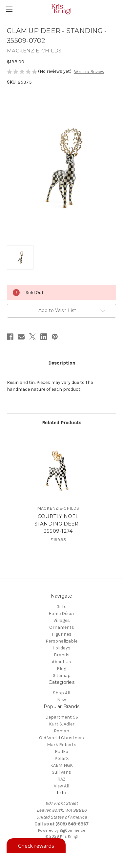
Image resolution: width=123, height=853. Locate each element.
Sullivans (61, 772)
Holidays (61, 648)
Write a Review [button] (89, 71)
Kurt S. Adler (61, 724)
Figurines (62, 634)
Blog (61, 668)
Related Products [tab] (61, 423)
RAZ (61, 779)
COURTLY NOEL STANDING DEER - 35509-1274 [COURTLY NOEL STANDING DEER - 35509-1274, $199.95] (58, 523)
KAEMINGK (61, 765)
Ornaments (61, 627)
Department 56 (61, 717)
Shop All (61, 693)
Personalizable (61, 641)
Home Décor (61, 613)
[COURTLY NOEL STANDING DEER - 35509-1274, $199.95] (58, 470)
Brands (62, 655)
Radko (61, 751)
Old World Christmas (61, 738)
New (61, 700)
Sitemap (62, 675)
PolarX (61, 758)
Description (61, 363)
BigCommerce (72, 830)
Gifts (61, 606)
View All (61, 786)
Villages (61, 620)
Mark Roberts (61, 744)
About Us (61, 662)
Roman (61, 731)
